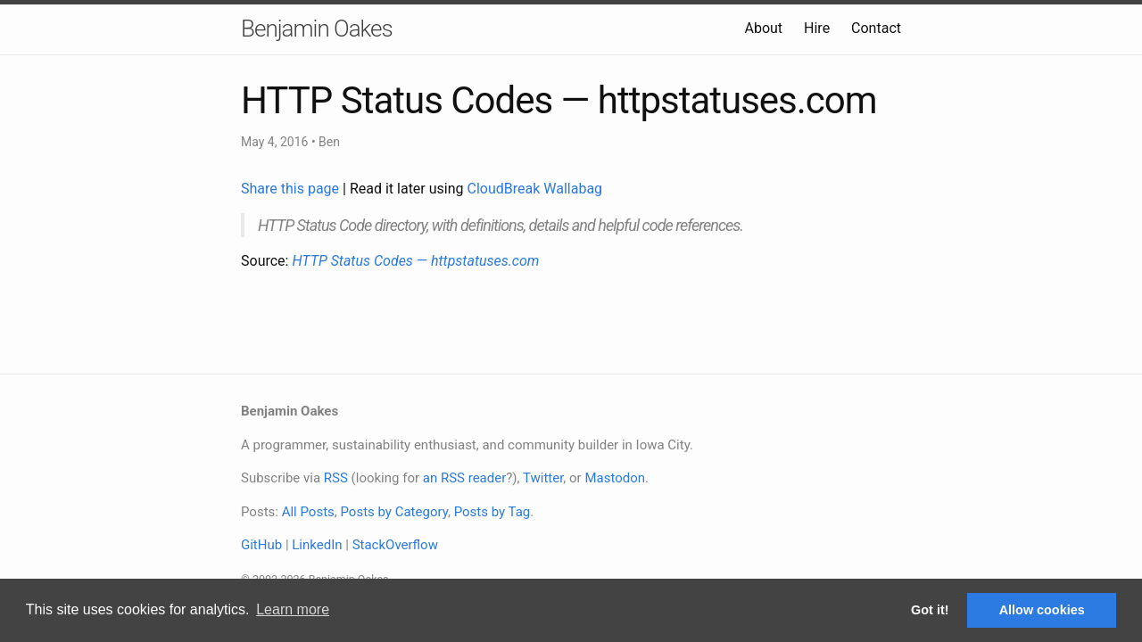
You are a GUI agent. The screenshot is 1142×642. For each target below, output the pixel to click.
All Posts (308, 512)
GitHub (261, 545)
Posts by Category (393, 512)
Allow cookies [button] (1042, 610)
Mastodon (614, 478)
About (763, 28)
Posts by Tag (492, 512)
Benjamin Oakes (317, 28)
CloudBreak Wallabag (535, 188)
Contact (876, 28)
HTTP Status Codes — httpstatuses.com (415, 260)
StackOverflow (395, 545)
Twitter (543, 478)
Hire (817, 28)
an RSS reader (465, 478)
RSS (336, 478)
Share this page (292, 188)
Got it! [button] (929, 610)
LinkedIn (317, 545)
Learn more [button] (292, 609)
